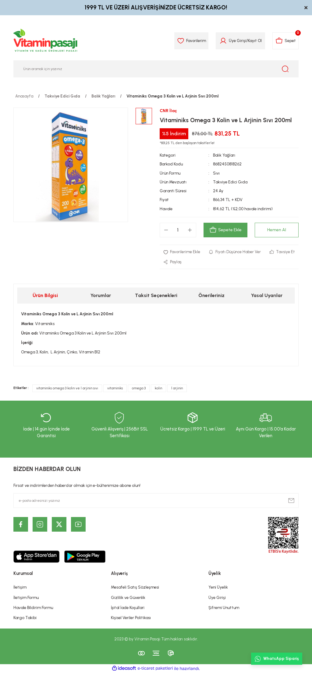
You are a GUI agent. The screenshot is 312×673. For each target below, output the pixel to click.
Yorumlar (100, 296)
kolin (158, 388)
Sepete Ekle (225, 230)
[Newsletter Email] (156, 501)
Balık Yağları (224, 155)
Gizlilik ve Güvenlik (128, 597)
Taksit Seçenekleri (156, 296)
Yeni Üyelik (218, 587)
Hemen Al (276, 230)
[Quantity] (178, 230)
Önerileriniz (211, 296)
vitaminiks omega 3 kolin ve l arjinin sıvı (67, 388)
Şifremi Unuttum (223, 607)
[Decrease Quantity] (166, 230)
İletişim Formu (26, 597)
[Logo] (45, 41)
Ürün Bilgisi (45, 296)
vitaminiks (115, 388)
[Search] (156, 68)
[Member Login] (222, 40)
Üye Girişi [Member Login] (237, 40)
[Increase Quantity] (190, 230)
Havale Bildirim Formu (33, 607)
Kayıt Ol (254, 40)
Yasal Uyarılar (266, 296)
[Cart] (285, 40)
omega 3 (139, 388)
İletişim (20, 587)
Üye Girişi (217, 597)
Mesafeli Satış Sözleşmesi (135, 587)
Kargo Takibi (25, 617)
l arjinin (177, 388)
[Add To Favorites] (181, 252)
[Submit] (291, 501)
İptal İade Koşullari (127, 607)
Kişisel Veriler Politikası (131, 617)
